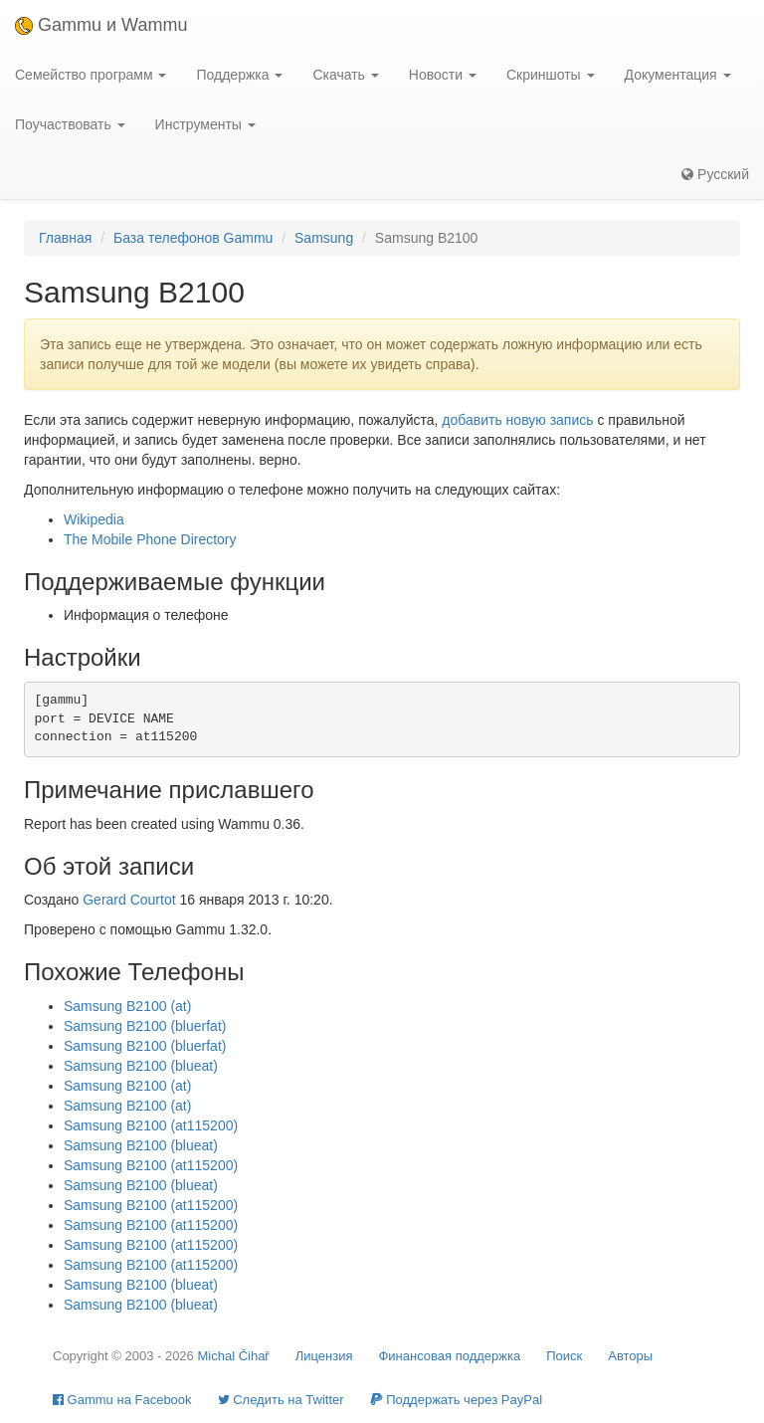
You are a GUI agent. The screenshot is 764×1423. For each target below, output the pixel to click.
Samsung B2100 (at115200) (151, 1125)
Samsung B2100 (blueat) (141, 1066)
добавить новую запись (517, 420)
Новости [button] (443, 75)
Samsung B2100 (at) (127, 1006)
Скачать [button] (345, 75)
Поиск (564, 1355)
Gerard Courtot (129, 900)
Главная (65, 238)
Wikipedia (94, 519)
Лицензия (324, 1355)
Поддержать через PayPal (456, 1399)
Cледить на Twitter (281, 1399)
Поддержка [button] (239, 75)
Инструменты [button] (205, 124)
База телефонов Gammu (193, 238)
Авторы (630, 1355)
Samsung (323, 238)
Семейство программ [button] (90, 75)
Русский (715, 174)
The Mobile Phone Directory (150, 539)
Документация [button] (678, 75)
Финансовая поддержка (449, 1355)
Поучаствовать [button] (70, 124)
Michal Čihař (233, 1355)
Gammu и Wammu (101, 25)
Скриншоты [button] (550, 75)
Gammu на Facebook (122, 1399)
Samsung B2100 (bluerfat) (145, 1026)
